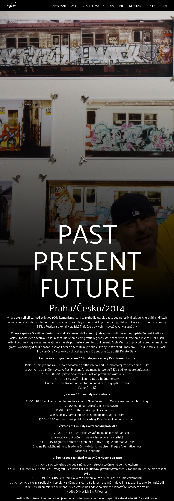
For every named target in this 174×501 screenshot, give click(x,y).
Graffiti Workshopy (98, 5)
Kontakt (136, 5)
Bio (121, 5)
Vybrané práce (65, 5)
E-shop (153, 5)
